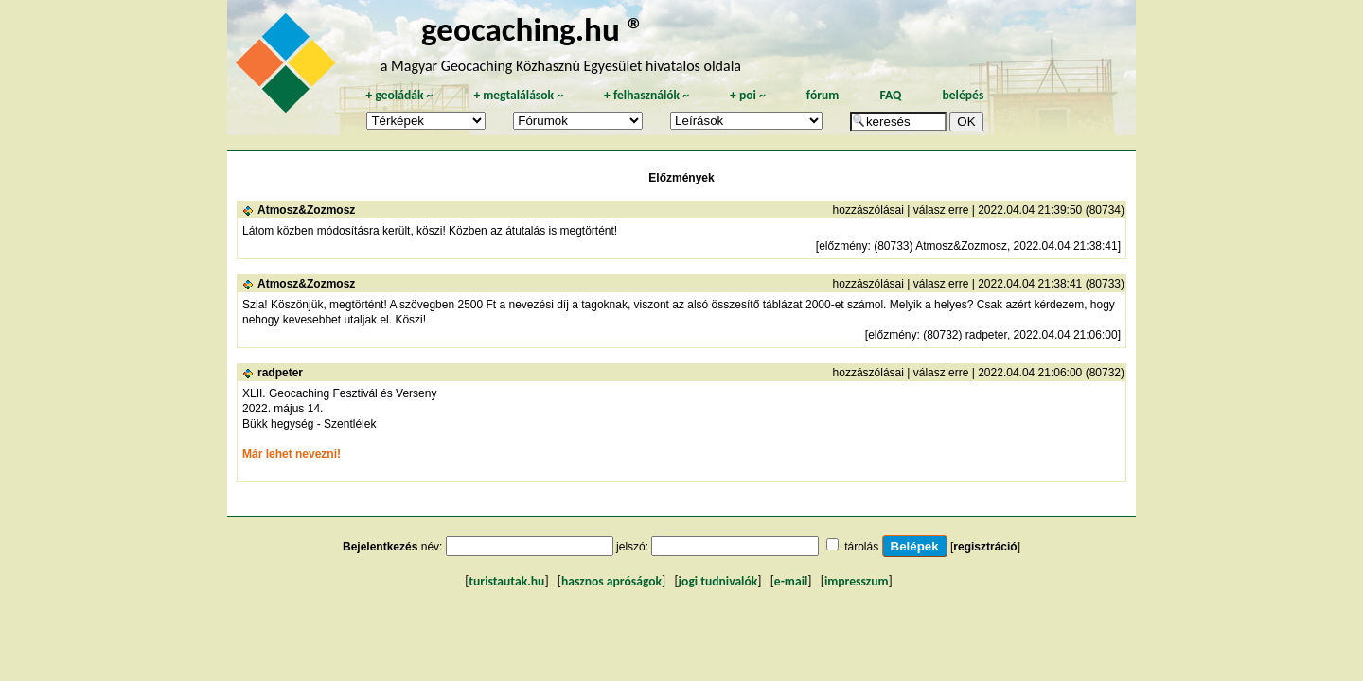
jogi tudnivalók (718, 581)
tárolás (861, 546)
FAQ (890, 95)
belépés (962, 95)
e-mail (790, 581)
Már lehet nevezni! (291, 454)
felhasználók (646, 95)
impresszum (856, 581)
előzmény (843, 246)
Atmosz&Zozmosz (306, 210)
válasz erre (941, 210)
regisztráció (985, 546)
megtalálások (518, 95)
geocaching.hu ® (533, 29)
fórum (823, 95)
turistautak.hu (506, 581)
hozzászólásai (868, 210)
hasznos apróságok (611, 581)
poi (747, 95)
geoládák (399, 95)
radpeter (280, 372)
